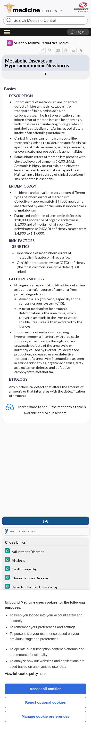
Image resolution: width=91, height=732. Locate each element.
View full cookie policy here (25, 674)
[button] (78, 32)
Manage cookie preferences (45, 716)
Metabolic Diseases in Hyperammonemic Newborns (37, 63)
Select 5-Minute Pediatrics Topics (38, 43)
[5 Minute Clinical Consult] (45, 551)
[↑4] (45, 521)
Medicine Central (32, 8)
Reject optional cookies (45, 702)
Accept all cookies (45, 689)
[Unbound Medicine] (81, 7)
